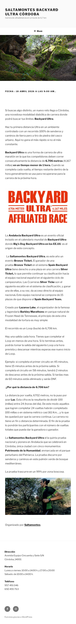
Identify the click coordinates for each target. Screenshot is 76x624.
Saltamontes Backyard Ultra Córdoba (31, 12)
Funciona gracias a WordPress (18, 617)
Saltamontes (32, 524)
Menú (38, 31)
